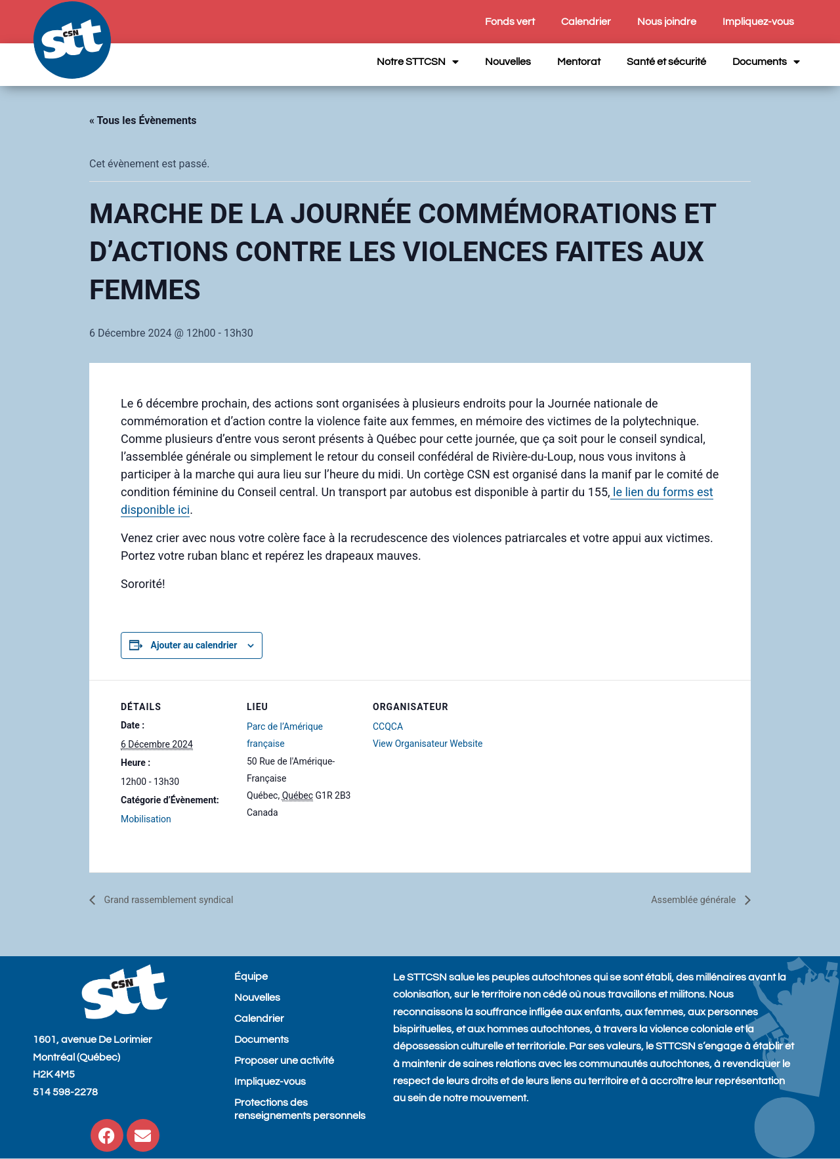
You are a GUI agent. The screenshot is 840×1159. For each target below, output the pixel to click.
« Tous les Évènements (143, 120)
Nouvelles (508, 61)
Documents (766, 62)
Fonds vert (510, 21)
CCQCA (388, 726)
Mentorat (578, 61)
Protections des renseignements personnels (300, 1109)
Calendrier (586, 21)
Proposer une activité (284, 1060)
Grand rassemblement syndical (175, 900)
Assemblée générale (689, 900)
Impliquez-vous (758, 21)
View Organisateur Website (428, 743)
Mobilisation (146, 819)
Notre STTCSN (418, 62)
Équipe (251, 976)
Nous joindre (666, 21)
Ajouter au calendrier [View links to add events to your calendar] (193, 645)
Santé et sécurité (666, 61)
